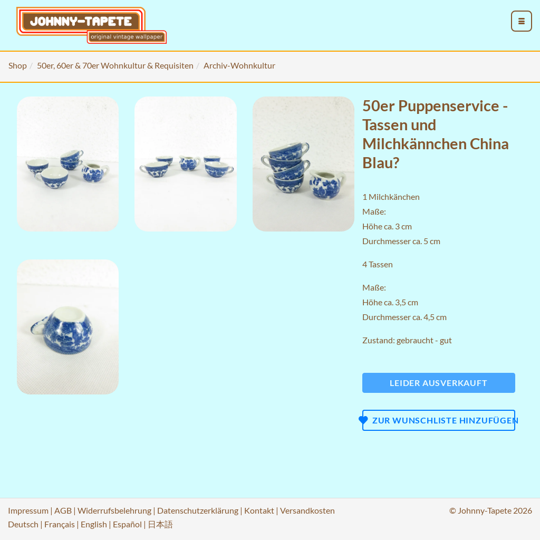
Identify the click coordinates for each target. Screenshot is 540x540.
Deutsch (23, 524)
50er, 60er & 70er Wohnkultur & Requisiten (115, 65)
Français (59, 524)
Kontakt (259, 510)
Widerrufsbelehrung (114, 510)
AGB (63, 510)
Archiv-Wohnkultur (239, 65)
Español (127, 524)
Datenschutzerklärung (197, 510)
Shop (17, 65)
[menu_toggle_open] (521, 21)
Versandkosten (307, 510)
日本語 (160, 524)
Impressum (28, 510)
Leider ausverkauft (438, 383)
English (94, 524)
